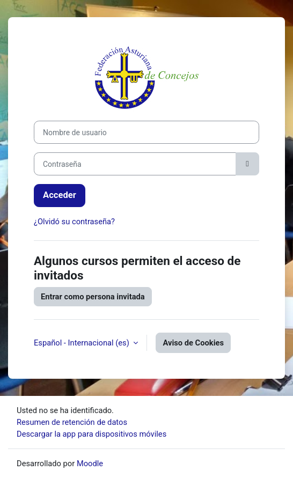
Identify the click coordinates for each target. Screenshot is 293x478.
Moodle (90, 463)
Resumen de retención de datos (72, 422)
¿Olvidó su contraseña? (74, 221)
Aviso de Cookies (193, 343)
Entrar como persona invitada (93, 296)
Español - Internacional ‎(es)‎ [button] (82, 343)
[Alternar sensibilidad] (247, 163)
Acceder (59, 195)
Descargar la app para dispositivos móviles (91, 434)
